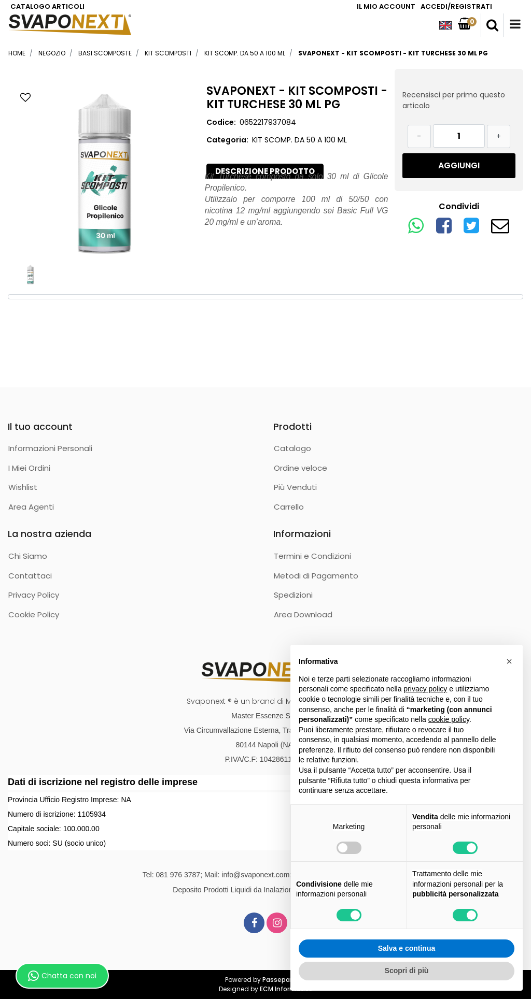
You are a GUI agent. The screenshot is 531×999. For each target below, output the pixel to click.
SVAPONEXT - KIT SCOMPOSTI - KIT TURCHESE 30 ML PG (393, 53)
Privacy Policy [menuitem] (33, 594)
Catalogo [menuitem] (292, 448)
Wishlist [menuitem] (22, 487)
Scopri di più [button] (407, 970)
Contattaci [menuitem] (30, 575)
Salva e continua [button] (406, 948)
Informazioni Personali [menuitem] (50, 448)
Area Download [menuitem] (303, 614)
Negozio (51, 53)
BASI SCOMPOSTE (105, 53)
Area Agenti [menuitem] (31, 506)
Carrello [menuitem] (289, 506)
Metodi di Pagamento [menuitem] (316, 575)
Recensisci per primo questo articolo (453, 100)
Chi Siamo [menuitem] (27, 556)
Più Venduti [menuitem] (295, 487)
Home (16, 53)
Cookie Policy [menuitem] (33, 614)
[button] (104, 170)
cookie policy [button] (448, 719)
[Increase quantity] (498, 136)
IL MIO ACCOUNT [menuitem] (386, 6)
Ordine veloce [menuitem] (300, 467)
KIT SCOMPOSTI (168, 53)
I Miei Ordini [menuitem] (29, 467)
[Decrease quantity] (419, 136)
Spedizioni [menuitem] (293, 594)
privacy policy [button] (425, 689)
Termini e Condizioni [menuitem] (312, 556)
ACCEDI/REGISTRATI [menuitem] (456, 6)
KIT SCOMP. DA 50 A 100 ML (244, 53)
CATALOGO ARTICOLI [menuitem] (47, 6)
